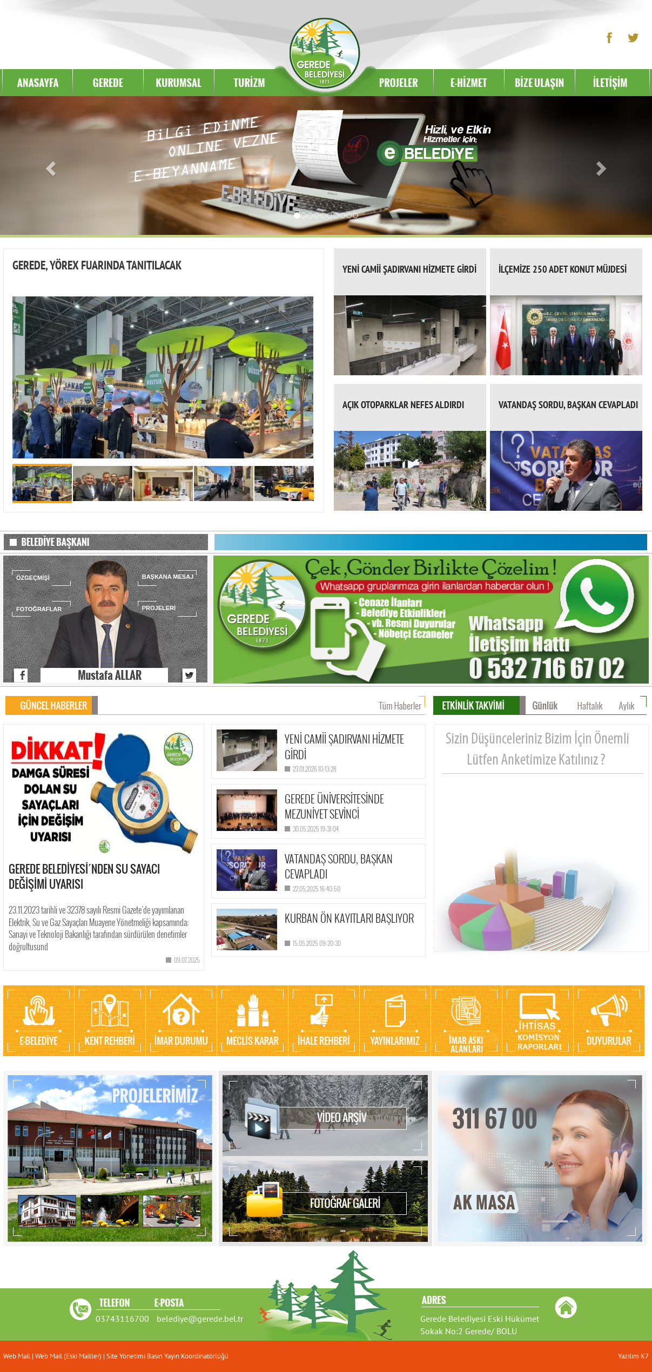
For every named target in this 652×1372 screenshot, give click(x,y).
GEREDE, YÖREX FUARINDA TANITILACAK (97, 265)
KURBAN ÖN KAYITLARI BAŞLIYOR (349, 918)
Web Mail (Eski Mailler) (68, 1356)
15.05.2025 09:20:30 (317, 943)
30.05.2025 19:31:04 (316, 828)
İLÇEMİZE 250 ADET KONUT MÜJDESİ (563, 269)
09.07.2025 (187, 959)
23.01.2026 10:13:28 (315, 768)
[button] (49, 165)
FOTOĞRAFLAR (39, 609)
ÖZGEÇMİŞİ (33, 578)
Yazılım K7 (633, 1356)
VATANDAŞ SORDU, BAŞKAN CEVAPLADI (568, 404)
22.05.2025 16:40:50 (316, 888)
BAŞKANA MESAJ (168, 576)
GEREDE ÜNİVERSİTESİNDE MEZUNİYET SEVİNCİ (334, 806)
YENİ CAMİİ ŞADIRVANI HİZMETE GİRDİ (409, 269)
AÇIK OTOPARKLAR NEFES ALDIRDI (403, 404)
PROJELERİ (159, 608)
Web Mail (17, 1356)
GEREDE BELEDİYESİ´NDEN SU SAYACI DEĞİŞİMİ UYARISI (84, 877)
